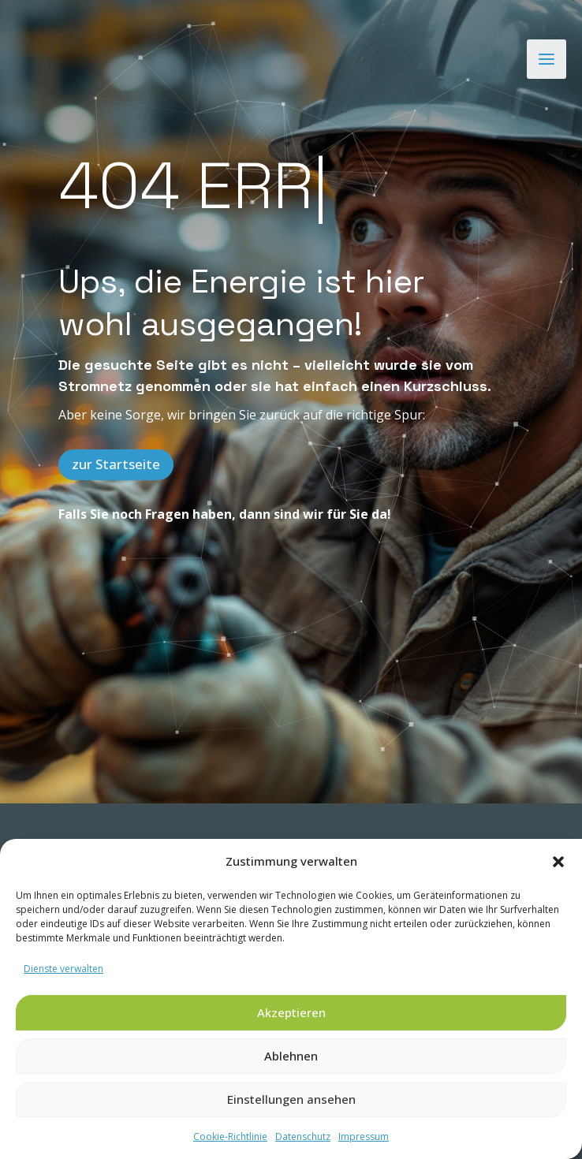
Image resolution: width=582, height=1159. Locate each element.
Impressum (363, 1136)
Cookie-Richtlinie (230, 1136)
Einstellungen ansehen (291, 1099)
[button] (558, 862)
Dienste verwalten (63, 968)
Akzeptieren (291, 1012)
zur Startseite (116, 464)
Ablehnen (291, 1056)
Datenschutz (302, 1136)
